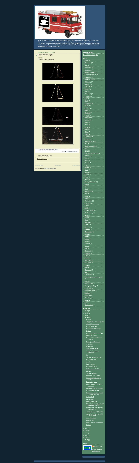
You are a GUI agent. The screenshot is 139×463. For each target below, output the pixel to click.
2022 (86, 311)
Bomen (87, 236)
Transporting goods (91, 382)
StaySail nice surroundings (93, 328)
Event (86, 246)
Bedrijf (86, 101)
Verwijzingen (88, 295)
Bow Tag (87, 239)
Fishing (87, 174)
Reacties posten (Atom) (49, 168)
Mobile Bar (88, 260)
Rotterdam (88, 272)
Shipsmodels (88, 274)
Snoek (86, 196)
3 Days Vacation (90, 364)
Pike (86, 193)
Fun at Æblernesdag (91, 326)
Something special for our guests (94, 277)
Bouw (86, 60)
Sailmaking (88, 82)
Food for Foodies (89, 210)
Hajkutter (88, 425)
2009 (86, 437)
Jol (85, 148)
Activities (88, 362)
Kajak (86, 151)
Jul (85, 186)
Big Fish (88, 331)
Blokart (87, 234)
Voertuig (87, 167)
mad (86, 302)
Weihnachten (88, 201)
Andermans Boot (89, 141)
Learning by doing (91, 418)
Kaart (86, 255)
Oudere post (76, 165)
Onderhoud (88, 63)
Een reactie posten (42, 159)
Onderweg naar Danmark (92, 153)
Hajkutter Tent (90, 420)
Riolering (87, 222)
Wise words (89, 346)
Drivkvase (68, 151)
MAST (86, 134)
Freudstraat (88, 251)
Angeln (87, 172)
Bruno (86, 241)
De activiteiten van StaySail (90, 55)
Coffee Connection (90, 146)
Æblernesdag (88, 232)
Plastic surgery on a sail (92, 390)
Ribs (86, 158)
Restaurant (88, 67)
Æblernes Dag (89, 305)
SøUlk (86, 198)
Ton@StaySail (98, 446)
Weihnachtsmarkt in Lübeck (93, 369)
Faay (86, 205)
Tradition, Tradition (91, 373)
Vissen (87, 165)
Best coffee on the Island (93, 375)
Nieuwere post (39, 165)
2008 (86, 440)
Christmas (87, 243)
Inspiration (87, 253)
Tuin (86, 98)
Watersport (88, 77)
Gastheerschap (89, 213)
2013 (86, 428)
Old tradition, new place (92, 324)
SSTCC (87, 105)
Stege (86, 281)
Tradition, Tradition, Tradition (94, 357)
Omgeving (87, 86)
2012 (86, 430)
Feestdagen (74, 151)
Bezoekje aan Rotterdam (93, 342)
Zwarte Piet (88, 203)
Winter (86, 170)
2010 (86, 435)
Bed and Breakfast (90, 72)
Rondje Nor (88, 270)
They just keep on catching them (95, 321)
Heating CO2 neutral (90, 182)
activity (87, 300)
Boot (86, 65)
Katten (86, 132)
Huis (86, 91)
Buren (86, 129)
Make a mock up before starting (94, 422)
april (88, 317)
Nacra (86, 215)
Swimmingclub (89, 283)
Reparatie (87, 155)
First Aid (87, 248)
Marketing (87, 120)
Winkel (87, 124)
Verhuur (87, 96)
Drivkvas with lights (91, 366)
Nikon (86, 217)
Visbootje (87, 227)
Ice (87, 355)
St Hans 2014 (90, 397)
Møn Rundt (88, 191)
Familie (87, 115)
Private (87, 265)
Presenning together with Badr (94, 333)
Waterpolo (87, 139)
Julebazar (89, 371)
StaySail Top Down (91, 359)
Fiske (86, 177)
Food (86, 208)
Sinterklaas (88, 136)
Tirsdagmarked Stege (90, 286)
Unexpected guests (90, 290)
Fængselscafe (88, 79)
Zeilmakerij (88, 298)
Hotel (86, 110)
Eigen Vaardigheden (90, 74)
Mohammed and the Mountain (94, 388)
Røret (86, 160)
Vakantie (87, 293)
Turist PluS (88, 288)
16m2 (86, 127)
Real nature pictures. (92, 401)
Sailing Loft (88, 94)
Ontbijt (86, 220)
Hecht (86, 184)
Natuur (87, 122)
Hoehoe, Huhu (90, 399)
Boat (86, 143)
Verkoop (87, 163)
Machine (87, 258)
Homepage (58, 165)
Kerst (86, 189)
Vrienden (87, 229)
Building (87, 84)
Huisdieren (88, 117)
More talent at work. (91, 335)
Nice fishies (89, 344)
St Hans (87, 224)
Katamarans (88, 70)
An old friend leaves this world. (94, 411)
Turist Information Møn (92, 348)
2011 (86, 433)
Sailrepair (87, 108)
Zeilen (86, 89)
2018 (86, 313)
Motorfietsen (88, 262)
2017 (86, 315)
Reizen (87, 267)
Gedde (87, 179)
